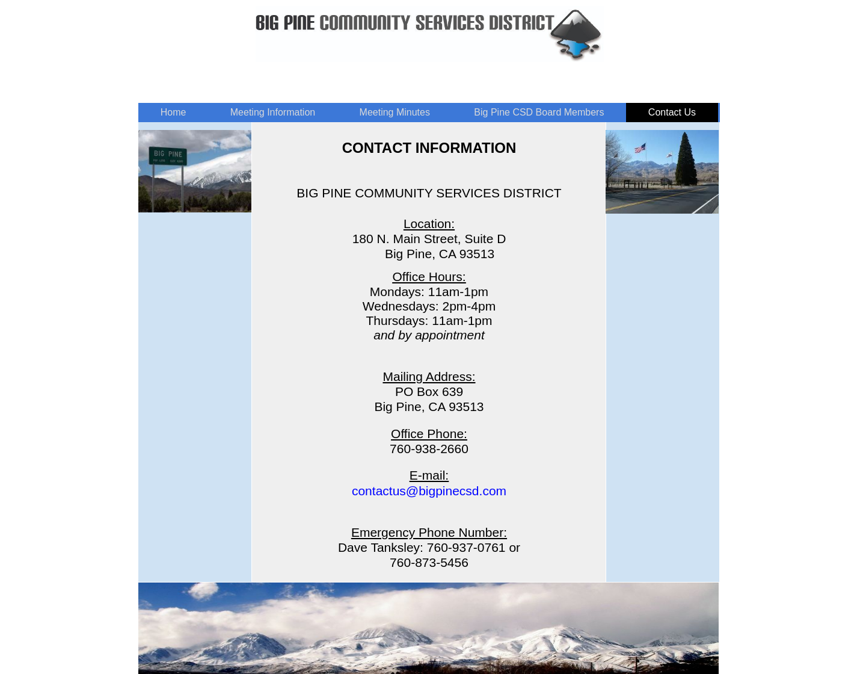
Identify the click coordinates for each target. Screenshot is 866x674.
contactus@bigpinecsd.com (429, 491)
